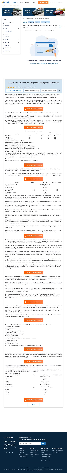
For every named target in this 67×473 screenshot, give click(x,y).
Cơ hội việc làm (44, 458)
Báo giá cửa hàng (23, 456)
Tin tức (33, 2)
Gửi (43, 443)
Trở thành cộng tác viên (24, 454)
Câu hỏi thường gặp (34, 454)
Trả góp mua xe (33, 452)
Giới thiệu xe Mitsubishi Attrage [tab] (14, 90)
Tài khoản (62, 2)
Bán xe (21, 2)
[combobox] (44, 18)
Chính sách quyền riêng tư (46, 454)
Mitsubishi (9, 5)
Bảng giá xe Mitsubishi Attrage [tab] (49, 90)
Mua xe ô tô (21, 450)
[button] (11, 23)
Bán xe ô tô (21, 452)
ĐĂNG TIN (43, 2)
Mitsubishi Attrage (20, 195)
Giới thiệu (27, 2)
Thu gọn (33, 404)
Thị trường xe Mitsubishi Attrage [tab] (32, 90)
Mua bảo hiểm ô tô (34, 450)
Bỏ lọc (25, 22)
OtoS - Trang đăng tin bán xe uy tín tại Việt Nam (57, 451)
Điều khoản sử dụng (45, 456)
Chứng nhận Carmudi (45, 460)
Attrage (14, 5)
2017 (18, 5)
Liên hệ (31, 456)
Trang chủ (3, 5)
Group (40, 470)
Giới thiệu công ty (45, 450)
